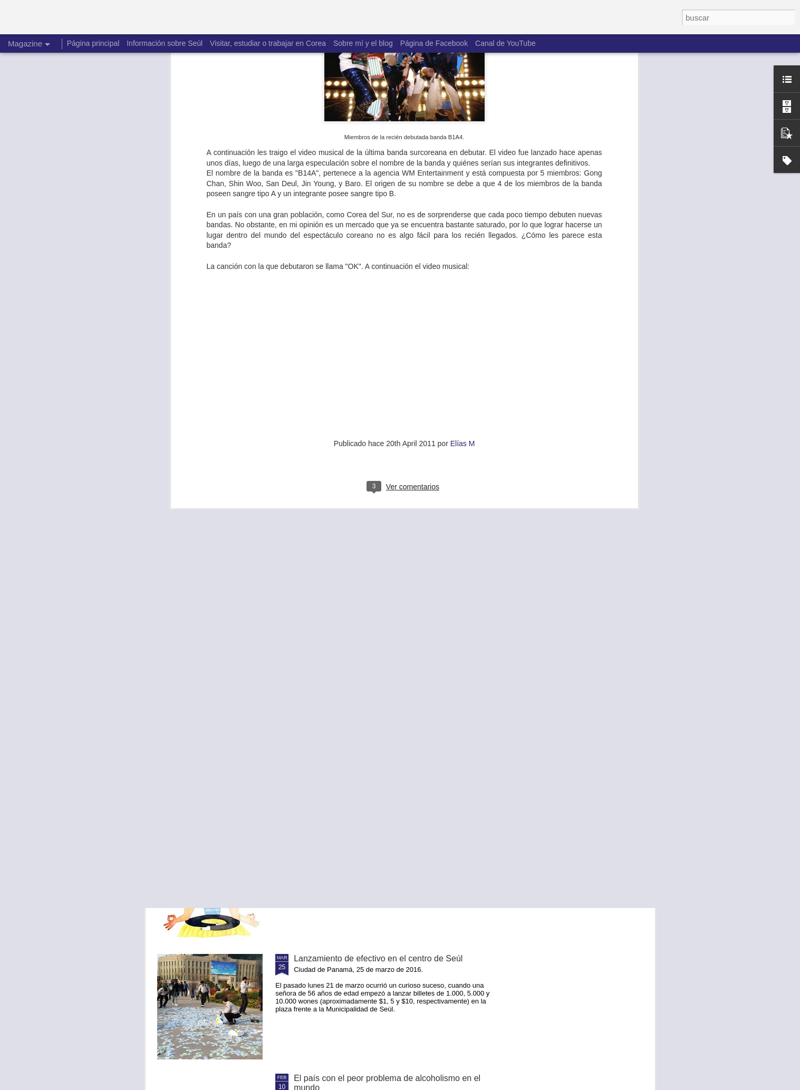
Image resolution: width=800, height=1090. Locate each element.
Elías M (462, 222)
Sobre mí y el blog (363, 43)
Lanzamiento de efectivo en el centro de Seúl (378, 958)
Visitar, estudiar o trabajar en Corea (268, 43)
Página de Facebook (434, 43)
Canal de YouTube (505, 43)
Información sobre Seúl (165, 43)
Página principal (93, 43)
